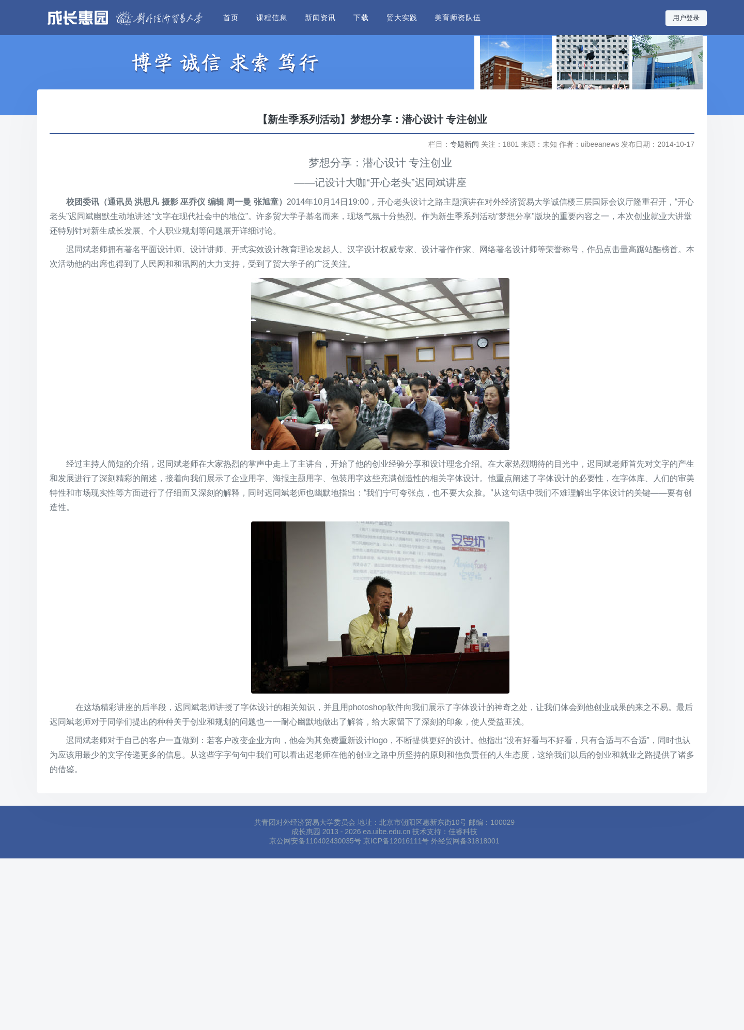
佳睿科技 (462, 831)
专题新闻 (464, 144)
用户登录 (686, 18)
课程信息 (271, 17)
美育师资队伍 (458, 17)
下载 (361, 17)
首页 (231, 17)
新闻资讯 (320, 17)
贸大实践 (401, 17)
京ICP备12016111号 (396, 841)
